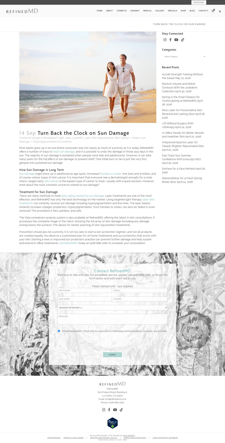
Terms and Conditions (135, 438)
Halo (68, 137)
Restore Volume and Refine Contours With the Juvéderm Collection (179, 87)
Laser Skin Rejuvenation (99, 137)
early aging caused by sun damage (82, 195)
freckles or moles (110, 173)
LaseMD (77, 137)
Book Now (199, 2)
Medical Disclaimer (74, 438)
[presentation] (112, 342)
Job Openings (54, 438)
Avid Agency (129, 436)
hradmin (66, 141)
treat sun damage (64, 151)
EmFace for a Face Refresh (178, 168)
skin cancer (52, 181)
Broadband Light (53, 137)
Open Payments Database (165, 438)
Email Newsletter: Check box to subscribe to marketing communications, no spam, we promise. (115, 331)
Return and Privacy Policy (103, 438)
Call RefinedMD (68, 243)
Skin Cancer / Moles (127, 137)
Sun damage (26, 173)
